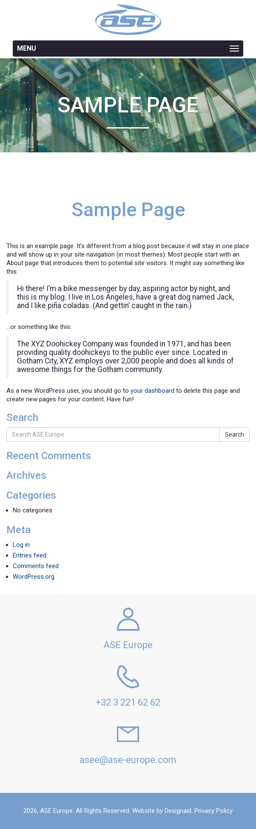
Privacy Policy (213, 811)
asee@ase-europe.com (128, 760)
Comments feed (36, 566)
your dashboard (152, 390)
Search (234, 434)
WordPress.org (33, 576)
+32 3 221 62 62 (128, 702)
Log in (21, 545)
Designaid (178, 811)
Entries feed (29, 555)
